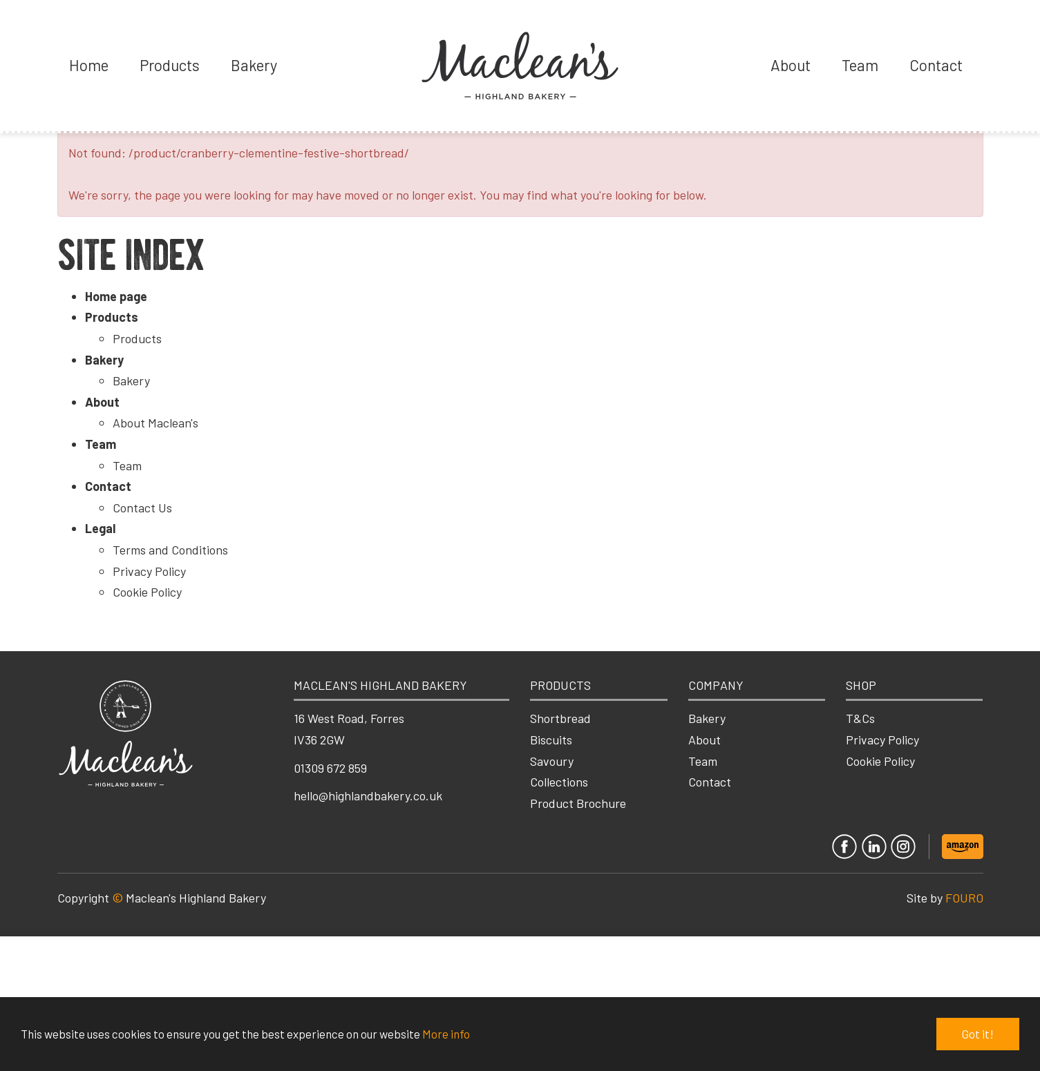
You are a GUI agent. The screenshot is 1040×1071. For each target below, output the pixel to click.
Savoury (552, 761)
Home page (116, 296)
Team (860, 65)
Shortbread (560, 718)
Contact (936, 65)
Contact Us (142, 507)
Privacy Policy (149, 571)
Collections (559, 781)
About (790, 65)
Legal (100, 528)
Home (88, 65)
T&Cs (860, 718)
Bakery (254, 65)
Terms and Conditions (170, 549)
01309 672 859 (330, 767)
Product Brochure (578, 803)
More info (446, 1034)
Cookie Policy (147, 591)
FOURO (964, 897)
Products (170, 65)
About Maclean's (155, 422)
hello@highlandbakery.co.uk (368, 795)
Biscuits (551, 739)
